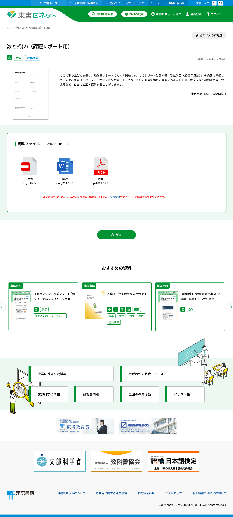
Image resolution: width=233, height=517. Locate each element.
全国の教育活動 (140, 394)
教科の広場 (134, 14)
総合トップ (48, 3)
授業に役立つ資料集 (52, 374)
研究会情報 (91, 394)
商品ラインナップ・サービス (124, 3)
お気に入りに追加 (211, 35)
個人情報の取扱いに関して (209, 493)
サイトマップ (173, 493)
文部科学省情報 (49, 394)
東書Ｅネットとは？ (166, 14)
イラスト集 (182, 394)
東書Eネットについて (71, 493)
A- (214, 3)
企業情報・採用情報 (84, 3)
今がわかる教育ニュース (146, 374)
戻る (116, 234)
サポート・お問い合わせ (167, 3)
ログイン (214, 14)
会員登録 (194, 14)
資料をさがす (102, 14)
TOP (9, 27)
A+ (220, 3)
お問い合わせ (146, 493)
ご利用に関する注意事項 (111, 493)
